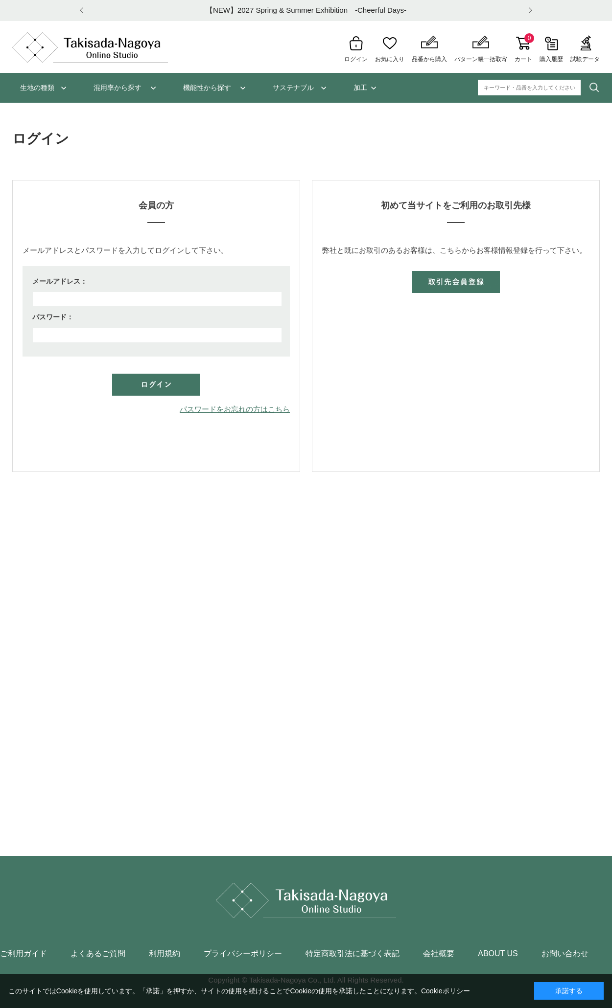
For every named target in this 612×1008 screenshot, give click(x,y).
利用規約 (164, 954)
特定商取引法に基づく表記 (353, 954)
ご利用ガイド (23, 954)
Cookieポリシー (445, 991)
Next (528, 10)
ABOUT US (498, 954)
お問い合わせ (564, 954)
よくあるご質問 (98, 954)
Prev (83, 10)
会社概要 (438, 954)
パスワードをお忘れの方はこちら (235, 409)
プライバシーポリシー (243, 954)
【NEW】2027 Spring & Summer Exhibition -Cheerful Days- (306, 10)
